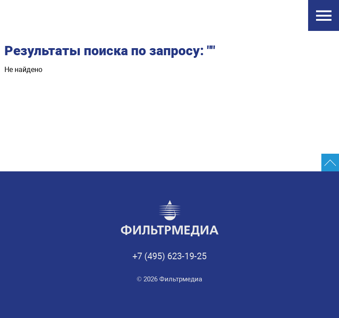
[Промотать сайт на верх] (330, 162)
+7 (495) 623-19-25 (169, 256)
